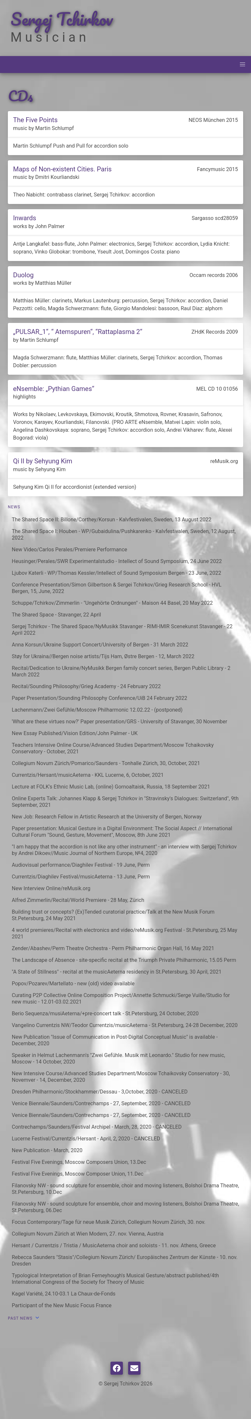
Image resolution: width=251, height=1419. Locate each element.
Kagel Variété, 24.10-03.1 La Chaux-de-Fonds (63, 1294)
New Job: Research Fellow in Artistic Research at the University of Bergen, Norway (107, 817)
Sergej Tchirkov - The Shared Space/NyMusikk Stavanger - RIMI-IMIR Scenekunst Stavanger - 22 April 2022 (122, 629)
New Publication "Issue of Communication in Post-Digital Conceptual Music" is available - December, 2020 (115, 1040)
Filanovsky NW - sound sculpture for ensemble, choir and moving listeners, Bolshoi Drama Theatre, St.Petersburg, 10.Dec (125, 1188)
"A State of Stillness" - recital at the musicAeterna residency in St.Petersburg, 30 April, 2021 (117, 972)
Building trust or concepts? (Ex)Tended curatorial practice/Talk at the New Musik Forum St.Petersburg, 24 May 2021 (113, 915)
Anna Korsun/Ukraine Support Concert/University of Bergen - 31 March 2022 (100, 645)
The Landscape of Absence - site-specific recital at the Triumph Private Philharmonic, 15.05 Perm (124, 960)
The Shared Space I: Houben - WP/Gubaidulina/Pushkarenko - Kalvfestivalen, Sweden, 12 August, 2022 (124, 534)
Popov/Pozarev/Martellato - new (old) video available (73, 983)
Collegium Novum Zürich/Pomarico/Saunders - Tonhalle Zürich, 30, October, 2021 (106, 763)
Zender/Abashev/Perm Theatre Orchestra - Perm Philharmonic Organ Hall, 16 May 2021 (113, 948)
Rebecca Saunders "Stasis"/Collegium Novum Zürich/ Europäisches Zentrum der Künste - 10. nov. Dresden (125, 1260)
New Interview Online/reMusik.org (51, 888)
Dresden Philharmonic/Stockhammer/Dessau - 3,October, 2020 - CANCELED (100, 1092)
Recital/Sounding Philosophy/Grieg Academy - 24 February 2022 (86, 686)
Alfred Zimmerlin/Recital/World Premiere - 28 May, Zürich (78, 900)
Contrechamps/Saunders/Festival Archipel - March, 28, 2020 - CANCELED (97, 1127)
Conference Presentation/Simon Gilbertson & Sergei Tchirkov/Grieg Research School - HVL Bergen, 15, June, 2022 (117, 588)
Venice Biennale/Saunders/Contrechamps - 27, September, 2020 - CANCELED (101, 1103)
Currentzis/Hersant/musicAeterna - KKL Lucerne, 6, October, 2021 (88, 775)
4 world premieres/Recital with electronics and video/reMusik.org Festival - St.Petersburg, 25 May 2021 (124, 933)
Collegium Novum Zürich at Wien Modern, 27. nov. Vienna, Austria (87, 1234)
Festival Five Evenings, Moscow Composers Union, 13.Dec (79, 1162)
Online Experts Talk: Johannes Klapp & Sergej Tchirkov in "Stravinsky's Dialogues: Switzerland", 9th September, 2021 (125, 801)
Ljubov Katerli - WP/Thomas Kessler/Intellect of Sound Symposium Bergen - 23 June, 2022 (116, 573)
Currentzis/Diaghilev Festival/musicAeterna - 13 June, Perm (81, 877)
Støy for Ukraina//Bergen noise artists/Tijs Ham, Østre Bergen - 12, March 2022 (103, 656)
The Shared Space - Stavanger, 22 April (56, 615)
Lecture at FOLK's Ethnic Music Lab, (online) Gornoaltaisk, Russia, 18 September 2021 (111, 787)
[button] (242, 64)
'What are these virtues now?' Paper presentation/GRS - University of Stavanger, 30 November (119, 721)
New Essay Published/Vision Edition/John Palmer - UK (75, 733)
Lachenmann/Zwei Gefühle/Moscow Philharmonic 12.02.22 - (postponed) (97, 710)
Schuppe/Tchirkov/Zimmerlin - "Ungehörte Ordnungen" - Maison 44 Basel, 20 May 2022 (112, 603)
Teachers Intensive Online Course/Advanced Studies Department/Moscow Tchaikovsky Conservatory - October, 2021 (113, 748)
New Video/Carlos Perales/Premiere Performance (69, 549)
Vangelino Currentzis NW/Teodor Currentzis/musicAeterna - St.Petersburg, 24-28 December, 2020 (125, 1025)
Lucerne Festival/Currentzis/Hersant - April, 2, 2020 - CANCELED (86, 1139)
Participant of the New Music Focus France (61, 1305)
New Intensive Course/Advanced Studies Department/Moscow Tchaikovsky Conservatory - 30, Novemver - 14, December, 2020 (121, 1076)
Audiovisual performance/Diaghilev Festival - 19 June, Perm (81, 865)
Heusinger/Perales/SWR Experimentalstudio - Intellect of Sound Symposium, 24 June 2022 (117, 561)
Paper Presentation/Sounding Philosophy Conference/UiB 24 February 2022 (99, 698)
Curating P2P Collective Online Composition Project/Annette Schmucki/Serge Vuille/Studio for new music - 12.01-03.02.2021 (121, 998)
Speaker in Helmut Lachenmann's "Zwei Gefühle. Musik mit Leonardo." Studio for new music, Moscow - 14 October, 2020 (118, 1058)
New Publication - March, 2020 (47, 1150)
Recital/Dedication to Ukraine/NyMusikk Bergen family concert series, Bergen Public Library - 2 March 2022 (121, 671)
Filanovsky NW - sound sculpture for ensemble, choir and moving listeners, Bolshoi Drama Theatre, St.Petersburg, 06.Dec (125, 1207)
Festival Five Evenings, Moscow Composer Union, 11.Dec (77, 1174)
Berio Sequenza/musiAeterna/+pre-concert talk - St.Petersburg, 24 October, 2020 (105, 1013)
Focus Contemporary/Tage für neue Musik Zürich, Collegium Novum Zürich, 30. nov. (109, 1222)
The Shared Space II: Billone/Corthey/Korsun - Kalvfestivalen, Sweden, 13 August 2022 (111, 519)
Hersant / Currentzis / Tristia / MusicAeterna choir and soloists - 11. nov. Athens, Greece (114, 1245)
